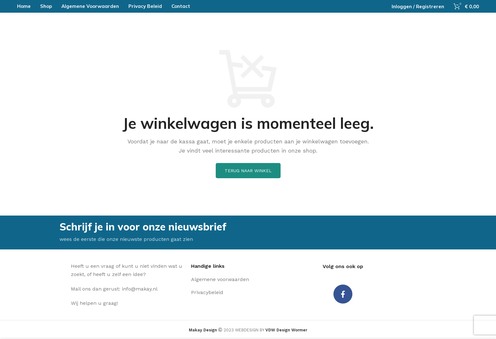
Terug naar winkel (248, 170)
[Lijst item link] (235, 279)
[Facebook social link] (342, 294)
